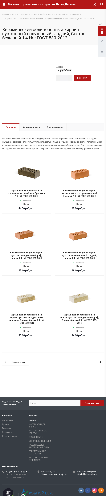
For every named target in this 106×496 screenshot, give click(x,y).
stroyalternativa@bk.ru (87, 471)
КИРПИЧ (32, 420)
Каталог (33, 415)
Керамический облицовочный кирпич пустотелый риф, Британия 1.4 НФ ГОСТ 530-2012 (26, 193)
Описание (11, 127)
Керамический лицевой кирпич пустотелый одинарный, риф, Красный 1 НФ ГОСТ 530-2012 (26, 255)
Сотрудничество (9, 436)
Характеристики (31, 127)
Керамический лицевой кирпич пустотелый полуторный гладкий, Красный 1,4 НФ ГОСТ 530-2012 (79, 193)
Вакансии (6, 428)
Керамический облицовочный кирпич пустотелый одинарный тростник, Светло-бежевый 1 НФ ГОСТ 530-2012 (26, 318)
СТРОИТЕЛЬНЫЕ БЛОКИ (40, 441)
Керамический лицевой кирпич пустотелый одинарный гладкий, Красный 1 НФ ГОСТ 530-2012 (79, 255)
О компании (7, 420)
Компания (7, 415)
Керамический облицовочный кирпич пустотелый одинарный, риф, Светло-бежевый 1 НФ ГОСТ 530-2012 (79, 318)
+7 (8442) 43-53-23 (15, 472)
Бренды (5, 424)
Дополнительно (55, 127)
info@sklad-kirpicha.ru (87, 474)
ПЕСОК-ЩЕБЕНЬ (36, 437)
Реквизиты (7, 432)
